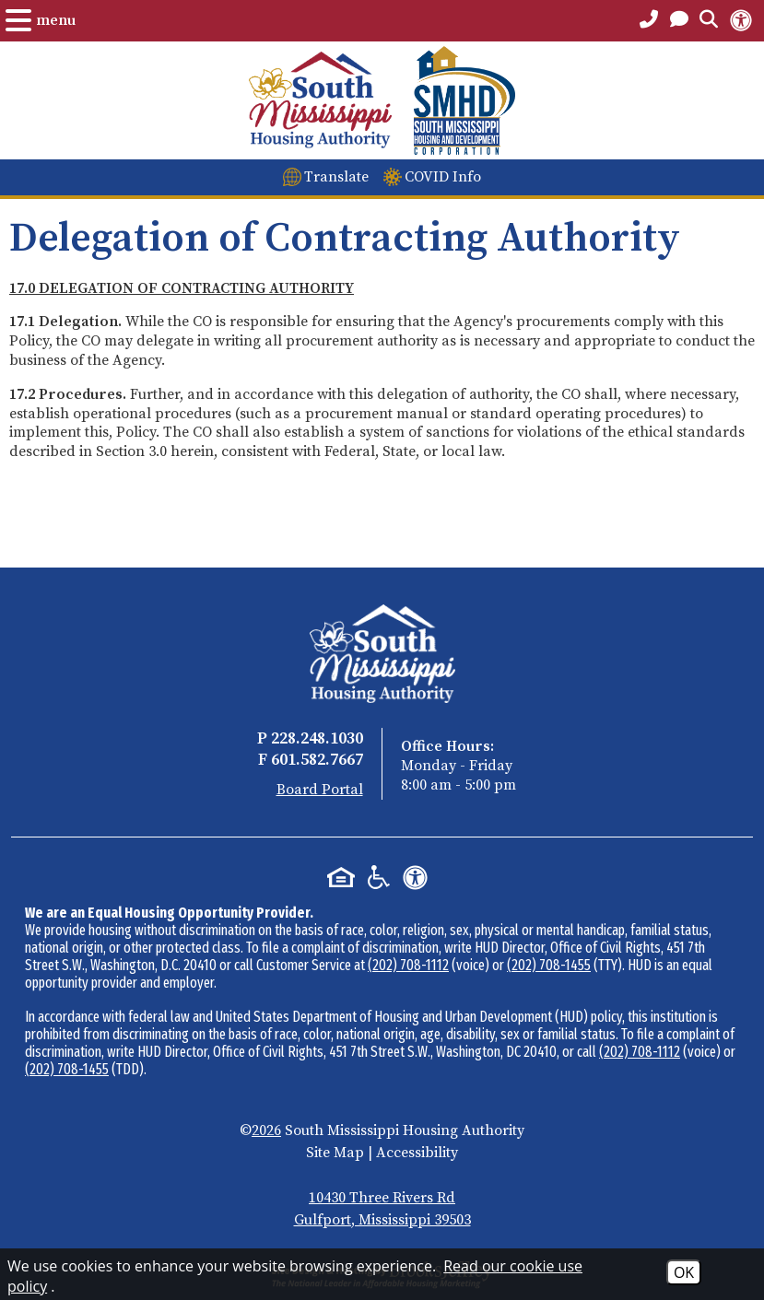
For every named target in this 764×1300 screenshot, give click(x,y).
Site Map (335, 1152)
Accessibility (417, 1152)
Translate (336, 177)
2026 (266, 1130)
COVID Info (443, 177)
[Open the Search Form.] (708, 20)
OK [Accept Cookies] (684, 1272)
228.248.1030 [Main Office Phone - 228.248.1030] (317, 738)
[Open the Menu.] (41, 20)
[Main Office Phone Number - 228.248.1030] (649, 20)
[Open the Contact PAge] (679, 20)
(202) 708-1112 (408, 965)
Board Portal (319, 789)
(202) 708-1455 (549, 965)
